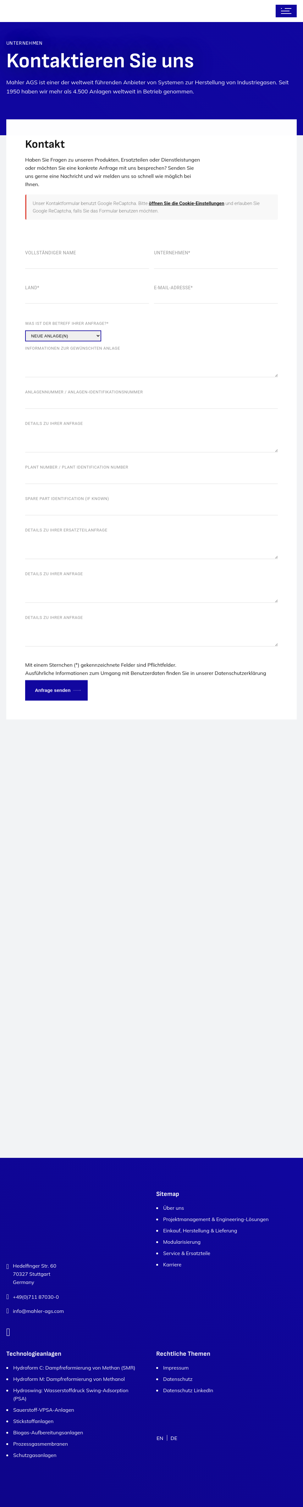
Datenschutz (178, 1379)
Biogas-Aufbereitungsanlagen (48, 1432)
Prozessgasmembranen (40, 1444)
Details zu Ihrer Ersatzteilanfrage (151, 579)
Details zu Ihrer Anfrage (151, 473)
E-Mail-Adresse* (216, 336)
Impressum (176, 1368)
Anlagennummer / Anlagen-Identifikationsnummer (151, 441)
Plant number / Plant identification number (151, 517)
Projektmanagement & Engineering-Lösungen (216, 1219)
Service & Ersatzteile (186, 1253)
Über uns (173, 1208)
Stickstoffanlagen (33, 1421)
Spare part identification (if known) (151, 548)
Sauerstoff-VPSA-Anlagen (43, 1410)
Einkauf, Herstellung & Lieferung (200, 1230)
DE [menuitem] (173, 1438)
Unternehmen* (216, 301)
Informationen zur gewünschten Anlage (151, 398)
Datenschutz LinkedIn (188, 1390)
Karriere (172, 1264)
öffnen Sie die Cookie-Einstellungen (186, 249)
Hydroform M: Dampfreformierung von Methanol (69, 1379)
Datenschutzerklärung (240, 719)
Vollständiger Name (87, 301)
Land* (87, 336)
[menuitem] (160, 1438)
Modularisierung (182, 1242)
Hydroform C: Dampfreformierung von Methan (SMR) (74, 1368)
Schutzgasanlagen (35, 1455)
